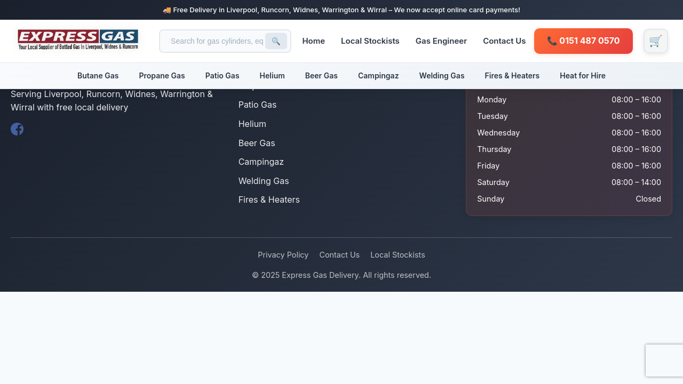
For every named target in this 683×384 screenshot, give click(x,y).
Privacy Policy (283, 254)
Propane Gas (162, 75)
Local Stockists (374, 41)
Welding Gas (442, 75)
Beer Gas (321, 75)
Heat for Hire (583, 75)
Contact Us (508, 41)
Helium (272, 75)
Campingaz (378, 75)
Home (317, 41)
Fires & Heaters (512, 75)
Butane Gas (97, 75)
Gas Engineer (444, 41)
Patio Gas (222, 75)
